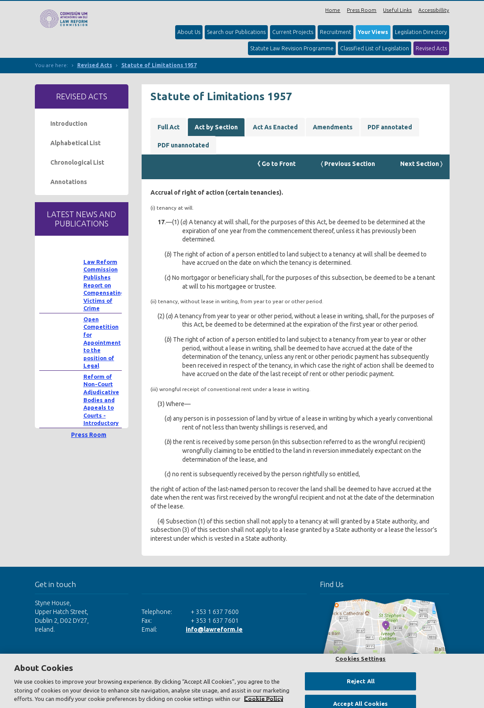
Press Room (361, 10)
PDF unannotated (183, 145)
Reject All (361, 681)
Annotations (68, 181)
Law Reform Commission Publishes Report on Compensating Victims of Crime (103, 285)
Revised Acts (431, 48)
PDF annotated (390, 127)
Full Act (169, 127)
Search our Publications (236, 32)
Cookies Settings (360, 658)
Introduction (68, 123)
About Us (188, 32)
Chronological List (77, 162)
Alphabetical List (75, 143)
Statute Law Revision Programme (292, 48)
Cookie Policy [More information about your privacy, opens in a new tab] (263, 699)
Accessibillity (433, 10)
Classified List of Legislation (374, 48)
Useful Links (397, 10)
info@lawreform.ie (214, 629)
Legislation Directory (421, 32)
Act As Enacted (275, 127)
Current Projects (292, 32)
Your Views (373, 32)
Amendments (333, 127)
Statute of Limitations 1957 (159, 65)
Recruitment (335, 32)
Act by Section (216, 127)
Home (332, 10)
